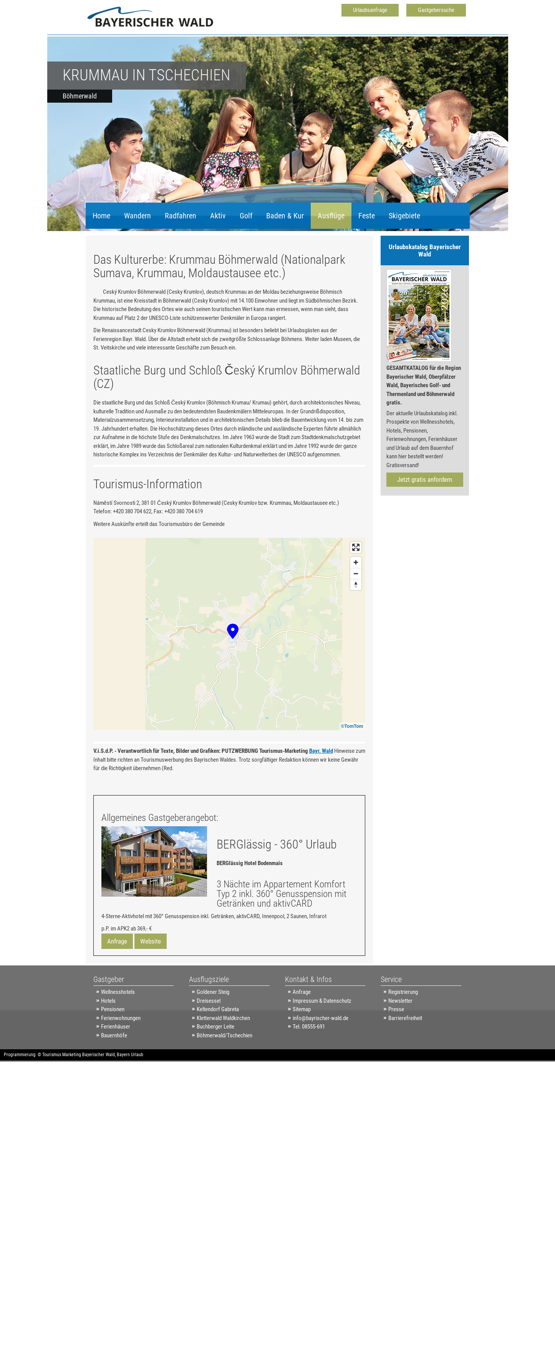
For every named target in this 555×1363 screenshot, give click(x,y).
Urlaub (137, 1089)
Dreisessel (208, 1035)
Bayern (123, 1089)
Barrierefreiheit (405, 1052)
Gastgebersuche (436, 10)
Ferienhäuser (115, 1061)
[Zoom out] (355, 608)
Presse (396, 1043)
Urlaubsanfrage (370, 10)
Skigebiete (404, 215)
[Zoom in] (355, 596)
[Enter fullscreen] (355, 581)
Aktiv (218, 215)
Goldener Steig (213, 1026)
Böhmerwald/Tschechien (224, 1070)
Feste (366, 215)
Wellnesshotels (118, 1026)
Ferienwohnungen (121, 1052)
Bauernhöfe (114, 1070)
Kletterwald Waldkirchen (223, 1052)
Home (101, 215)
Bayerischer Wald (98, 1089)
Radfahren (180, 215)
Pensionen (112, 1043)
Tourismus (51, 1089)
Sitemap (302, 1043)
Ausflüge (331, 215)
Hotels (108, 1035)
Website (150, 976)
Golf (246, 215)
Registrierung (403, 1026)
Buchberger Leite (215, 1061)
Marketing (71, 1089)
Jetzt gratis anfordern (424, 479)
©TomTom (352, 761)
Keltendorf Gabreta (218, 1043)
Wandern (137, 215)
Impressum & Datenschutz (322, 1035)
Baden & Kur (285, 215)
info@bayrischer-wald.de (320, 1052)
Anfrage (117, 976)
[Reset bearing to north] (355, 619)
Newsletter (400, 1035)
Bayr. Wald (321, 785)
